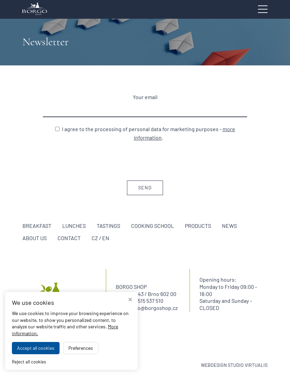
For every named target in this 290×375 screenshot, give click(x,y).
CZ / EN (100, 238)
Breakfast (36, 225)
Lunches (74, 225)
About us (34, 238)
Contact (69, 238)
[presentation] (145, 160)
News (229, 225)
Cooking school (152, 225)
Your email (145, 97)
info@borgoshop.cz (154, 307)
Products (198, 225)
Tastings (108, 225)
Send (145, 187)
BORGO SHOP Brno (81, 365)
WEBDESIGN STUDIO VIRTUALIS (234, 365)
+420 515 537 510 (144, 300)
